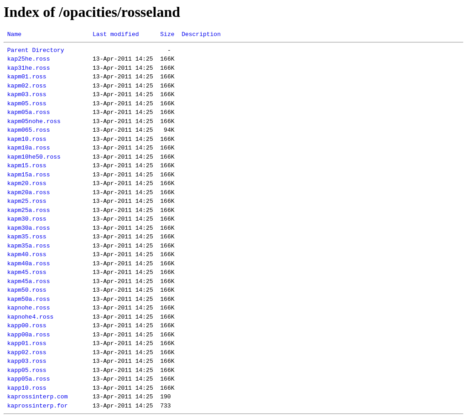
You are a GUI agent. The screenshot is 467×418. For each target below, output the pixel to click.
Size (167, 34)
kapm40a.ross (28, 263)
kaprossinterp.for (37, 406)
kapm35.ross (27, 236)
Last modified (116, 34)
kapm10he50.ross (34, 157)
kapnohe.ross (28, 308)
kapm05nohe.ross (34, 121)
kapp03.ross (27, 361)
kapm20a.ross (28, 192)
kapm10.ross (27, 139)
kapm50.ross (27, 290)
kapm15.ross (27, 165)
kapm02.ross (27, 86)
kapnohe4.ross (30, 317)
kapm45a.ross (28, 281)
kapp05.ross (27, 370)
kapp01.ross (27, 343)
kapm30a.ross (28, 228)
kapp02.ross (27, 352)
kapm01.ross (27, 76)
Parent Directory (35, 50)
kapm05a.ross (28, 112)
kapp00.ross (27, 325)
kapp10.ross (27, 388)
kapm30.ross (27, 219)
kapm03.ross (27, 94)
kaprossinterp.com (37, 396)
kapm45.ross (27, 272)
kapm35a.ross (28, 246)
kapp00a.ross (28, 334)
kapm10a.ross (28, 148)
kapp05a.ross (28, 379)
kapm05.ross (27, 103)
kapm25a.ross (28, 210)
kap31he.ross (28, 68)
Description (201, 34)
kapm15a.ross (28, 174)
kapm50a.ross (28, 299)
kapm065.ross (28, 130)
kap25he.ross (28, 59)
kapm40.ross (27, 254)
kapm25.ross (27, 201)
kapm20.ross (27, 183)
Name (14, 34)
